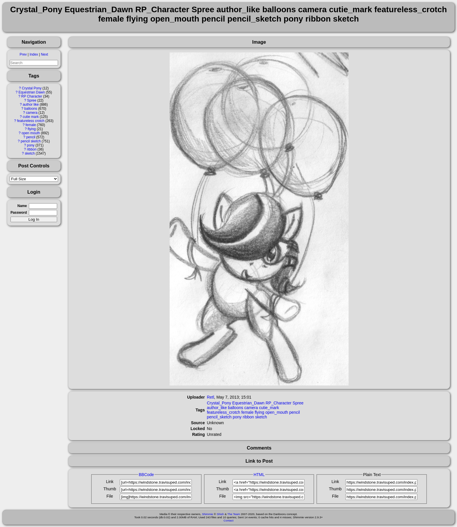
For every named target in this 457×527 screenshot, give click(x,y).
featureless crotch (30, 121)
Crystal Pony (31, 88)
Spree (31, 100)
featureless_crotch (223, 412)
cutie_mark (269, 407)
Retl (210, 397)
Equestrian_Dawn (248, 403)
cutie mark (31, 117)
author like (31, 104)
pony (31, 145)
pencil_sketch (219, 417)
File (109, 496)
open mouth (31, 133)
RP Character (31, 96)
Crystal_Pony (219, 403)
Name (22, 206)
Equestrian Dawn (31, 92)
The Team (233, 514)
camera (32, 113)
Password (18, 213)
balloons (30, 109)
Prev (23, 54)
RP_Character (278, 403)
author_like (217, 407)
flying (32, 129)
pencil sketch (31, 141)
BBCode (146, 474)
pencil (30, 137)
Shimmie (207, 514)
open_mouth (276, 412)
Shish (220, 514)
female (31, 125)
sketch (30, 153)
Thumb (109, 489)
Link (110, 481)
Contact (228, 520)
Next (44, 54)
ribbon (31, 149)
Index (33, 54)
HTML (259, 474)
